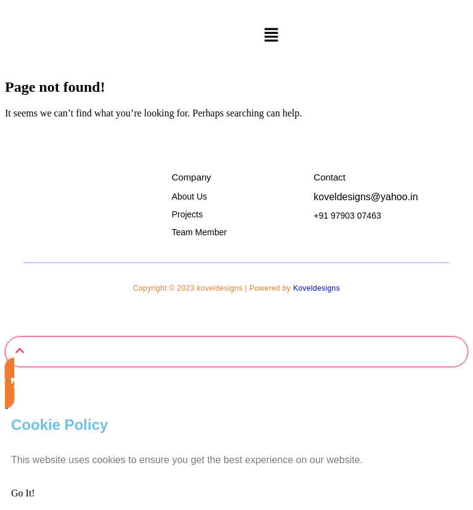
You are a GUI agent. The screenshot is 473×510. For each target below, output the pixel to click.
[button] (271, 35)
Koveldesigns (316, 288)
